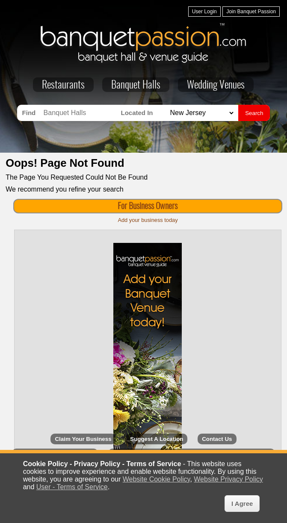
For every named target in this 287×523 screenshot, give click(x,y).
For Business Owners (148, 206)
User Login (204, 12)
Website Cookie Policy (156, 479)
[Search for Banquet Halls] (80, 113)
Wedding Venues (216, 85)
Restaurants (63, 85)
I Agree (242, 503)
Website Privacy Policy (228, 479)
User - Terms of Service (72, 486)
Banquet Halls (135, 85)
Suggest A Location (156, 439)
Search (254, 113)
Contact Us (217, 439)
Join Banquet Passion (251, 12)
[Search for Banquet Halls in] (200, 113)
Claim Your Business (83, 439)
